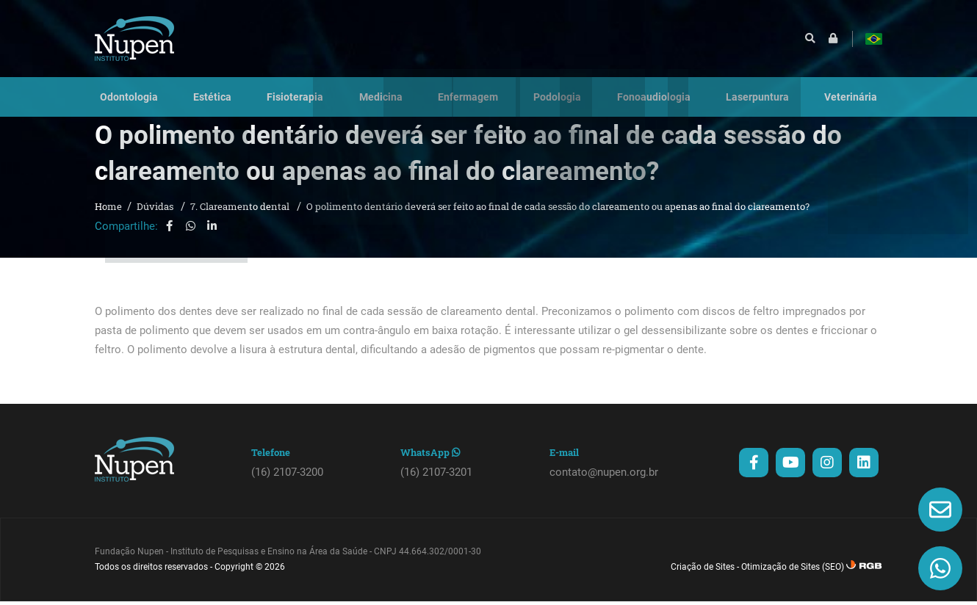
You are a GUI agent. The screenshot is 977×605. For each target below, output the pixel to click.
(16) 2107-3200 (287, 486)
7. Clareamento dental (241, 220)
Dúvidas (156, 220)
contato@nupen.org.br (603, 486)
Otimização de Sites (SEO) (792, 581)
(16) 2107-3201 (436, 486)
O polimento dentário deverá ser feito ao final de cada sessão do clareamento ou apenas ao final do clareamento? (558, 220)
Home (108, 220)
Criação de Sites (703, 581)
